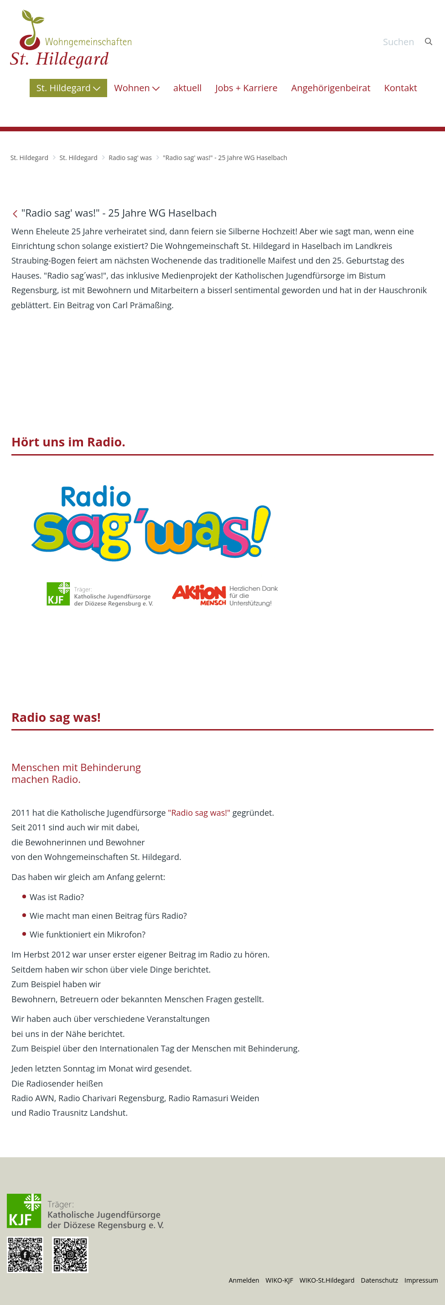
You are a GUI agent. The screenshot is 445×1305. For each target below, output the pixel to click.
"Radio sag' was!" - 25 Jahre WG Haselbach (225, 157)
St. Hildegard (29, 157)
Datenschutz (379, 1280)
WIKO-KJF (279, 1280)
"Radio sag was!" (199, 812)
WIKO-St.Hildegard (327, 1280)
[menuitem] (68, 88)
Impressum (421, 1280)
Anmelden (244, 1280)
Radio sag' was (130, 157)
